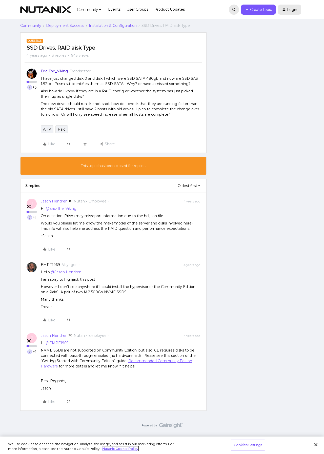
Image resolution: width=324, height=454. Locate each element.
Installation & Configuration (113, 25)
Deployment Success (65, 25)
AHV (47, 129)
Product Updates (169, 9)
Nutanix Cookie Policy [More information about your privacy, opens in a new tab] (120, 449)
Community (30, 25)
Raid (62, 129)
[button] (258, 10)
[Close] (315, 444)
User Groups (137, 9)
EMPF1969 (50, 264)
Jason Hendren (54, 201)
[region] (162, 445)
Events (114, 9)
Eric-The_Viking (54, 71)
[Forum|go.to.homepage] (45, 10)
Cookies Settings (248, 445)
